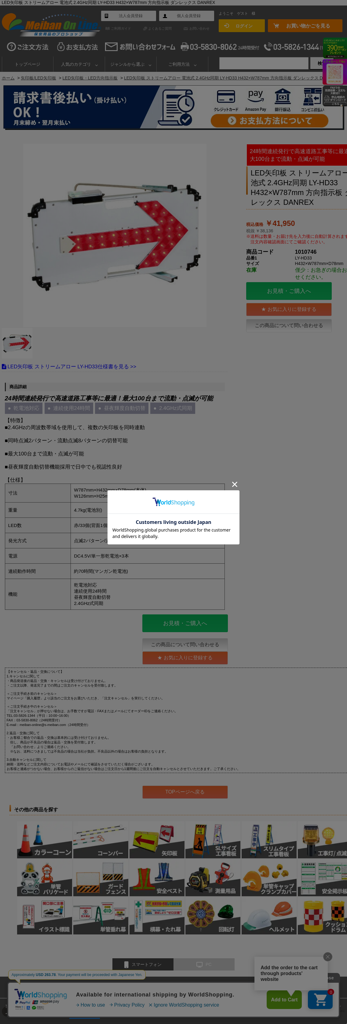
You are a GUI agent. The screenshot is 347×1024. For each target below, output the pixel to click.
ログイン (244, 26)
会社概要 (176, 987)
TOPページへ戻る (185, 791)
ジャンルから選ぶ (127, 64)
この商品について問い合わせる (289, 325)
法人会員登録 (131, 15)
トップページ (27, 64)
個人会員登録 (189, 15)
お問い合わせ (199, 28)
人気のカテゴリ (76, 64)
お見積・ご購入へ (289, 291)
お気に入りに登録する (292, 309)
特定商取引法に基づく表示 (214, 987)
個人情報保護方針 (259, 987)
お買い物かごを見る (308, 25)
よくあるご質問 (160, 28)
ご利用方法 (179, 64)
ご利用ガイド (121, 28)
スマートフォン (143, 964)
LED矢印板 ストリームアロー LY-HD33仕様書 (60, 367)
